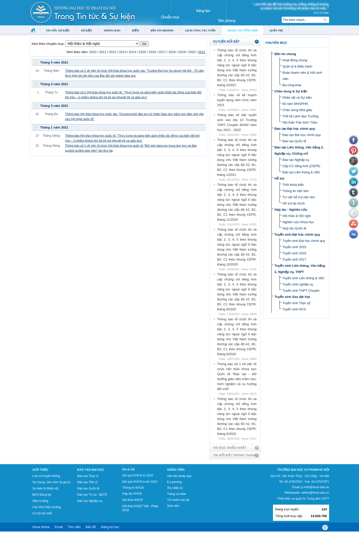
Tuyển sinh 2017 (294, 259)
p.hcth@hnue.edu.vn (315, 487)
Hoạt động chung (294, 60)
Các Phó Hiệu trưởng (46, 507)
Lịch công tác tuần (200, 30)
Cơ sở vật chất (42, 513)
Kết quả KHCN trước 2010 (139, 481)
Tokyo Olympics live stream (18, 536)
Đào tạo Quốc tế (294, 141)
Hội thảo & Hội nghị (296, 216)
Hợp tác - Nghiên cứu (290, 209)
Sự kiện (86, 30)
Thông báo (111, 30)
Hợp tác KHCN (132, 493)
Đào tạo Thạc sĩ (87, 476)
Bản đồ (91, 527)
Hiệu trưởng (40, 501)
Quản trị (276, 30)
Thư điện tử (175, 488)
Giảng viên (175, 469)
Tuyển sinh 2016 (294, 253)
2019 (182, 52)
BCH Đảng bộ (41, 494)
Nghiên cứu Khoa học (298, 222)
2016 (152, 52)
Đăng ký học (110, 527)
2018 (172, 52)
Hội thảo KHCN (132, 500)
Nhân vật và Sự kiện (297, 97)
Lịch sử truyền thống (46, 476)
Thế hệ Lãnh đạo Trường (300, 116)
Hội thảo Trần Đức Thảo (299, 122)
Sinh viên (173, 506)
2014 (132, 52)
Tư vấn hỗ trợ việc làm (298, 197)
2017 (162, 52)
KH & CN (128, 469)
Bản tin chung (285, 54)
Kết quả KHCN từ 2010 (137, 475)
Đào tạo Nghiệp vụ (295, 160)
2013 (122, 52)
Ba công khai (291, 85)
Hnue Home (41, 527)
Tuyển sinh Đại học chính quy (297, 234)
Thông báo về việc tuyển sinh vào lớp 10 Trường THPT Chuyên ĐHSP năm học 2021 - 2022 (237, 122)
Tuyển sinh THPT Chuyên (300, 290)
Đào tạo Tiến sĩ (87, 482)
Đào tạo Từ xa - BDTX (92, 494)
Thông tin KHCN (133, 487)
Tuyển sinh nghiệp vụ (297, 284)
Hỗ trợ (279, 178)
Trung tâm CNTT (318, 498)
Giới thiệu (40, 469)
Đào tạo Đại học (90, 469)
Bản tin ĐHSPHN (162, 30)
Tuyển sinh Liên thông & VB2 (303, 278)
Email (59, 527)
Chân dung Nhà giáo (297, 110)
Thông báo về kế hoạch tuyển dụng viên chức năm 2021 (237, 100)
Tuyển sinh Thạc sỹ (296, 303)
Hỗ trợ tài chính (293, 203)
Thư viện (74, 527)
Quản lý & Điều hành (297, 66)
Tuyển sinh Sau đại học (292, 297)
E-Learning (174, 482)
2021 (201, 52)
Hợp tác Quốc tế (294, 228)
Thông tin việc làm (295, 191)
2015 (142, 52)
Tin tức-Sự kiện (58, 30)
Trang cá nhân (176, 494)
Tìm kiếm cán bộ (178, 500)
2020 (191, 52)
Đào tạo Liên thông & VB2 (301, 172)
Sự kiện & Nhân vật (45, 488)
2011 (102, 52)
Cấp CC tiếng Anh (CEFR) (301, 166)
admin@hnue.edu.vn (315, 492)
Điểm (135, 30)
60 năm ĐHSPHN (295, 104)
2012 (112, 52)
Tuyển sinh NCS (294, 309)
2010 (92, 52)
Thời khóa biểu (293, 185)
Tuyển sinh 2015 (294, 247)
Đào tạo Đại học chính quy (294, 129)
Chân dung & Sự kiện (290, 91)
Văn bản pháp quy (179, 476)
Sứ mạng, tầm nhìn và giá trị (51, 482)
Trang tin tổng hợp (242, 30)
